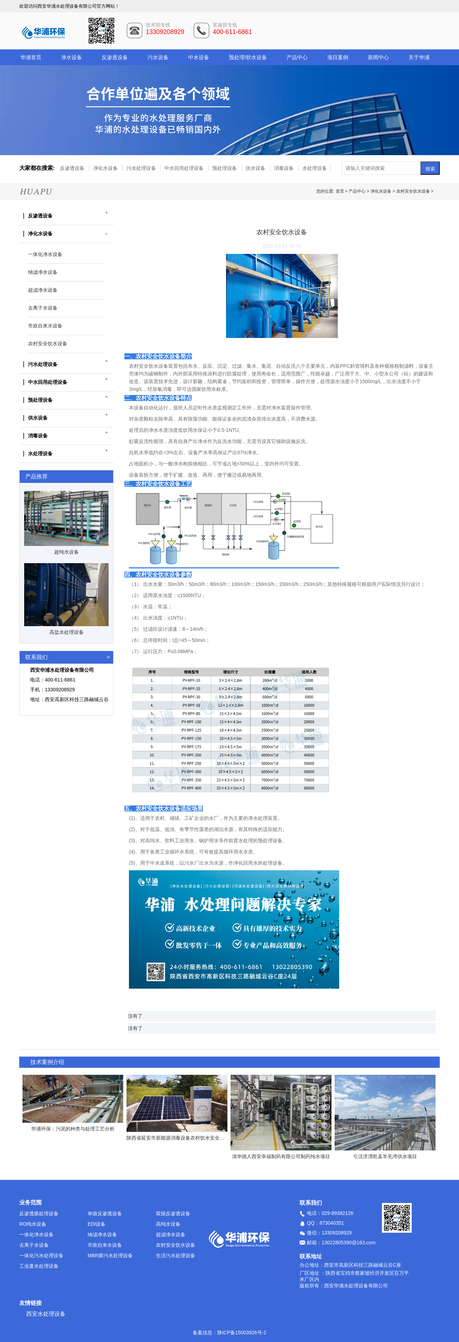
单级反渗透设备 (105, 1213)
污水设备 (158, 57)
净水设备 (71, 57)
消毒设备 (284, 168)
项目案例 (337, 57)
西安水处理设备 (46, 1314)
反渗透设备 (115, 57)
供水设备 (256, 168)
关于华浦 (419, 57)
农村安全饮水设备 (413, 191)
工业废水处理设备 (39, 1266)
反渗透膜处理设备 (39, 1213)
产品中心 (297, 57)
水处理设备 (314, 168)
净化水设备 (106, 168)
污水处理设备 (141, 168)
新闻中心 (378, 57)
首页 (340, 191)
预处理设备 (225, 168)
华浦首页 (30, 57)
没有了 (135, 1016)
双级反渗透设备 (173, 1213)
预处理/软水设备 (248, 57)
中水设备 (198, 57)
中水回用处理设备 (184, 168)
